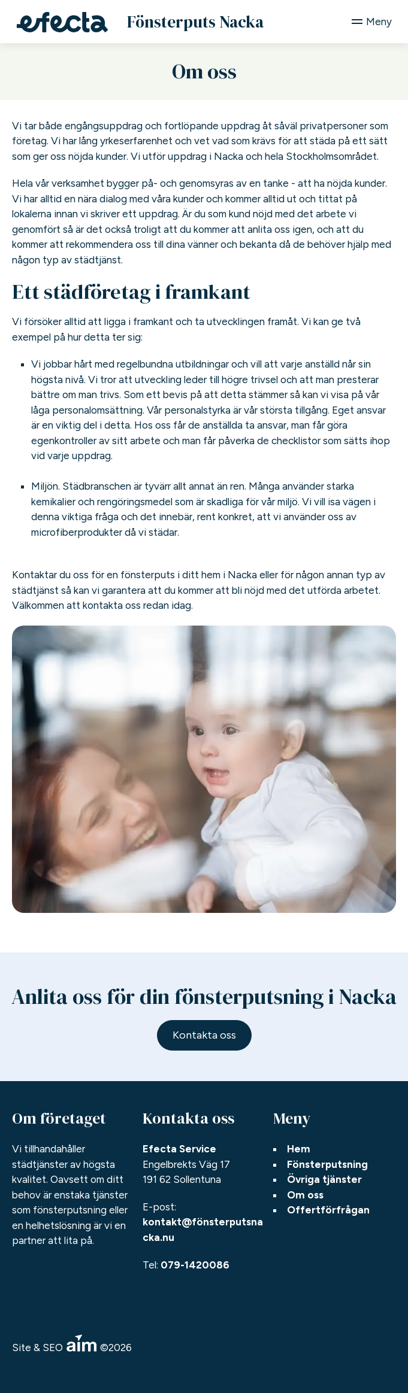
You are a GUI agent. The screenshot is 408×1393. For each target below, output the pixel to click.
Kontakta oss (204, 1035)
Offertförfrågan (328, 1210)
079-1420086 (195, 1265)
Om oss (305, 1195)
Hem (298, 1149)
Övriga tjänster (324, 1179)
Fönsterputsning (327, 1164)
